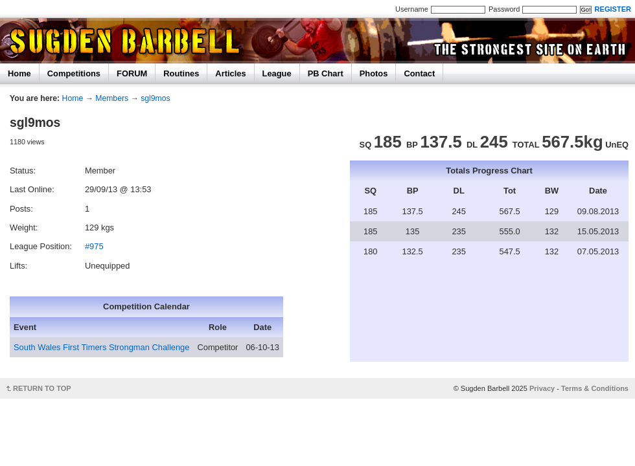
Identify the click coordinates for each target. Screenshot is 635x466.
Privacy (542, 388)
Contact (419, 73)
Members (111, 98)
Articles (230, 73)
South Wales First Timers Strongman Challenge (101, 347)
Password (504, 9)
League (277, 73)
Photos (374, 73)
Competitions (73, 73)
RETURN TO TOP (42, 388)
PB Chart (325, 73)
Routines (181, 73)
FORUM (132, 73)
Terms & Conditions (595, 388)
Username (411, 9)
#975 (94, 246)
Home (19, 73)
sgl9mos (155, 98)
